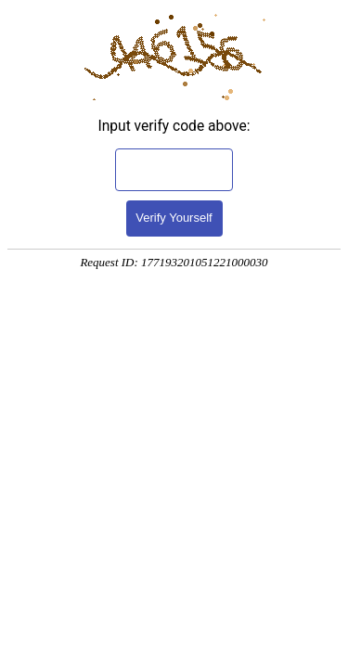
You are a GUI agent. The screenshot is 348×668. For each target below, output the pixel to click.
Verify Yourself (173, 218)
